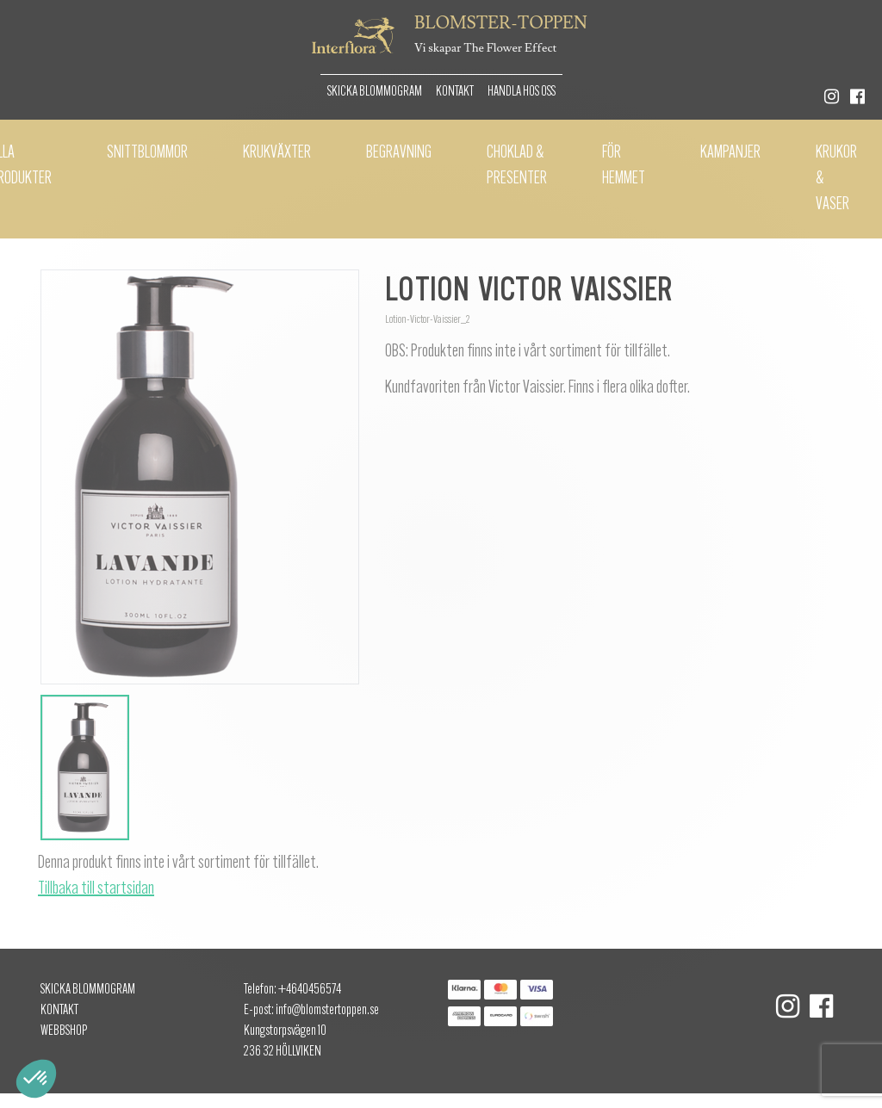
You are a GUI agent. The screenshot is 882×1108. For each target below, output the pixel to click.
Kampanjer (730, 153)
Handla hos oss (522, 92)
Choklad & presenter (517, 166)
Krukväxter (277, 153)
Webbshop (63, 1031)
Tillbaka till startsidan (96, 889)
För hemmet (623, 166)
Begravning (399, 153)
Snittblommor (147, 153)
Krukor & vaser (836, 179)
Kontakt (455, 92)
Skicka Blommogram (374, 92)
